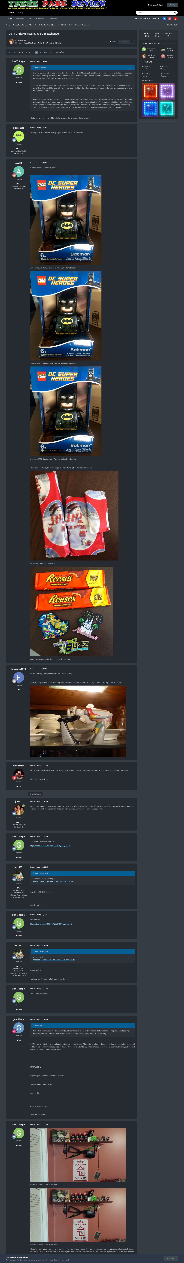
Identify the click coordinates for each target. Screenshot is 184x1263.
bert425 (18, 867)
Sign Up (172, 5)
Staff (29, 19)
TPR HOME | (139, 18)
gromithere (18, 1019)
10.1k (19, 82)
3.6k (18, 149)
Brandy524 (22, 40)
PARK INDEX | (147, 18)
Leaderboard (53, 19)
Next (45, 52)
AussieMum (18, 765)
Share (112, 42)
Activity (20, 13)
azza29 (18, 163)
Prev (14, 52)
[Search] (148, 13)
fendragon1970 (18, 669)
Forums (9, 19)
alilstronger (18, 128)
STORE (154, 18)
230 (19, 1040)
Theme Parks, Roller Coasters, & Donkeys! (47, 43)
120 (19, 786)
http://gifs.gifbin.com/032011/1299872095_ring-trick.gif (51, 924)
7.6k (18, 888)
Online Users (40, 19)
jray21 (18, 801)
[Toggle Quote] (34, 67)
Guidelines (20, 19)
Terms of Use (11, 1260)
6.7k (18, 822)
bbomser (170, 55)
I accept (171, 1259)
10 (40, 52)
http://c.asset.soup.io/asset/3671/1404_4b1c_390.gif (50, 846)
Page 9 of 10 (60, 52)
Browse (11, 14)
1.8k (18, 184)
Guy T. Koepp (18, 61)
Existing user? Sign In (156, 5)
